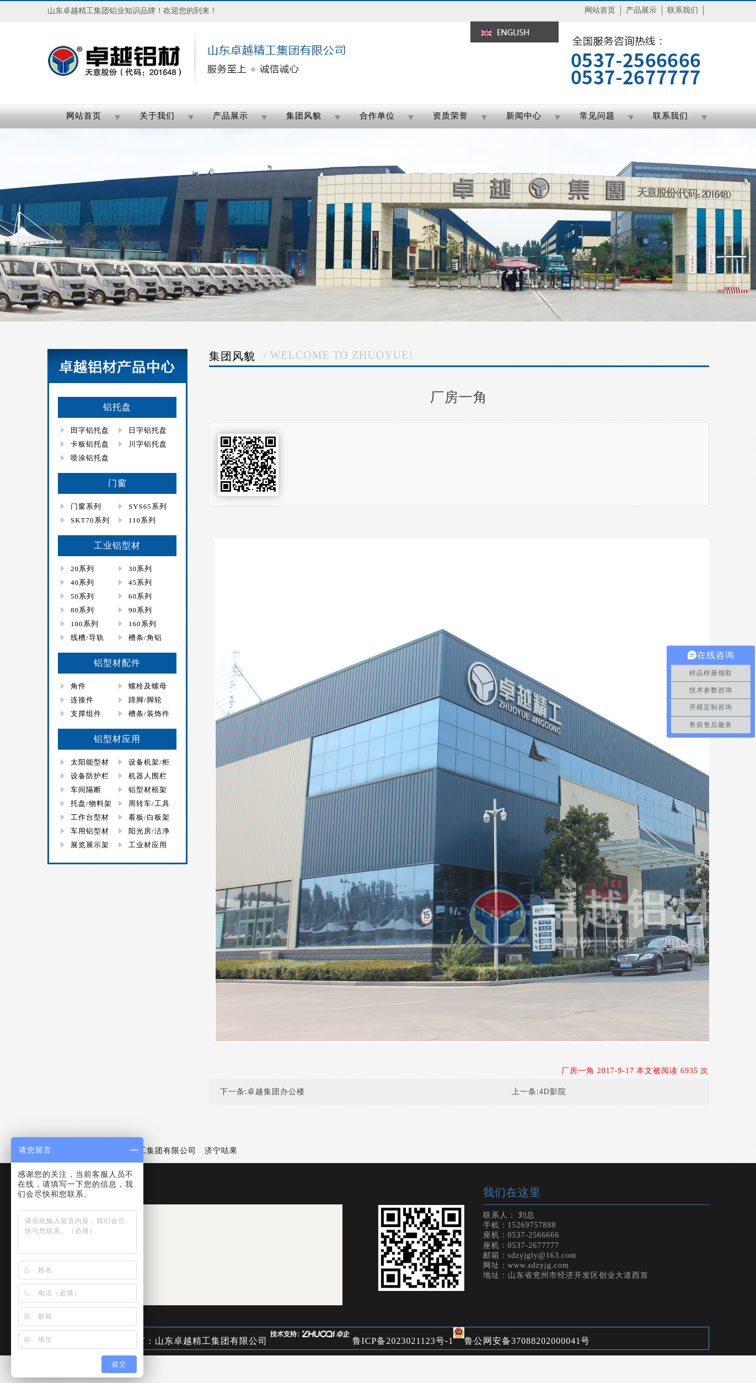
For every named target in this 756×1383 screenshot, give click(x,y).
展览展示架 (90, 845)
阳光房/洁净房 (143, 832)
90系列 (140, 610)
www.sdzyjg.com (538, 1265)
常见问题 (597, 115)
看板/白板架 (149, 817)
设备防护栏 (90, 776)
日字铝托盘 (147, 430)
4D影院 (552, 1092)
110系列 (142, 520)
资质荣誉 (450, 115)
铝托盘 (117, 407)
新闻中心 (523, 115)
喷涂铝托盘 (90, 458)
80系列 (82, 610)
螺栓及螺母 (147, 686)
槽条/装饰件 (149, 713)
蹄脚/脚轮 (145, 700)
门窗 (117, 483)
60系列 (140, 596)
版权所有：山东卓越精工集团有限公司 (187, 1341)
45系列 (140, 582)
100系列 (85, 624)
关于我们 (157, 115)
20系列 (82, 568)
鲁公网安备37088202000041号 (527, 1341)
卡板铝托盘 (90, 444)
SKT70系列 (90, 520)
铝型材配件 (117, 663)
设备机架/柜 (149, 762)
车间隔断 (86, 789)
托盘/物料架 (91, 803)
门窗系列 (86, 506)
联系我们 (682, 10)
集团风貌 (303, 115)
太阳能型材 (90, 762)
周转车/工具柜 (143, 804)
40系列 (82, 582)
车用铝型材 (90, 831)
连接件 (82, 700)
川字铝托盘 (147, 444)
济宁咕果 (221, 1151)
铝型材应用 (117, 739)
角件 (78, 686)
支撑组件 (86, 713)
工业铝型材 (117, 545)
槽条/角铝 (145, 637)
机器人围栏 (147, 776)
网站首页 (600, 10)
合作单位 (377, 115)
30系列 (140, 568)
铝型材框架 (147, 789)
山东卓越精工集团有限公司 (146, 1151)
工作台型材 (90, 817)
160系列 (142, 624)
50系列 (82, 596)
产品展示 (641, 10)
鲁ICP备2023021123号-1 (403, 1341)
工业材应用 (147, 845)
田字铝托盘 (90, 430)
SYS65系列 (147, 506)
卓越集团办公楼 (276, 1092)
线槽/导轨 (87, 637)
